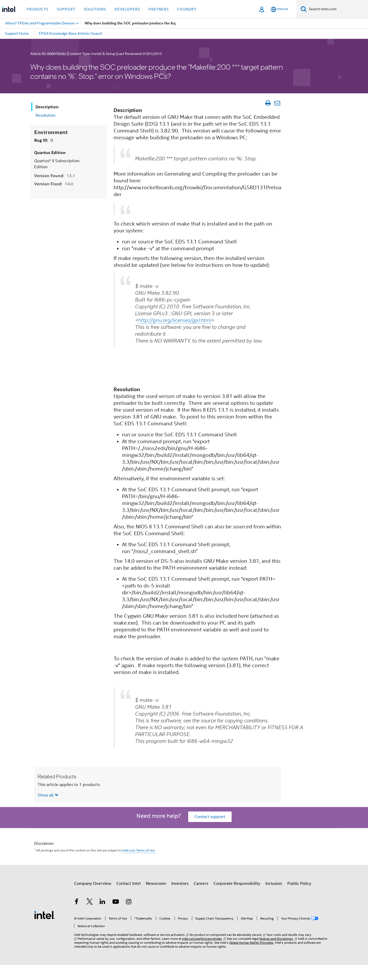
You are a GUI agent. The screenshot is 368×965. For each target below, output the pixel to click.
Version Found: (54, 175)
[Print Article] (268, 103)
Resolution (45, 115)
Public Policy (299, 883)
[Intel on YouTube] (115, 902)
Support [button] (66, 9)
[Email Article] (277, 103)
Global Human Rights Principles (251, 942)
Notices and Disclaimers (276, 939)
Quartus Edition (50, 152)
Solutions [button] (95, 9)
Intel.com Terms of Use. (138, 850)
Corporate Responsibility (236, 883)
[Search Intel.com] (337, 9)
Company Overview (92, 883)
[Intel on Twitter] (89, 902)
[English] (279, 9)
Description (47, 107)
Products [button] (37, 9)
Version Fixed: (53, 184)
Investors (179, 883)
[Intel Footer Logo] (44, 914)
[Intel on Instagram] (128, 902)
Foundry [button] (187, 9)
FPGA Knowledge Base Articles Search (70, 33)
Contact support (210, 816)
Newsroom (156, 883)
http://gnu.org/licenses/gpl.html (174, 320)
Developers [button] (127, 9)
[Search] (304, 9)
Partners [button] (159, 9)
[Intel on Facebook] (76, 902)
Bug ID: (43, 140)
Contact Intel (128, 883)
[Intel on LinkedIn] (102, 902)
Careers (201, 883)
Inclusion (273, 883)
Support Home (17, 33)
